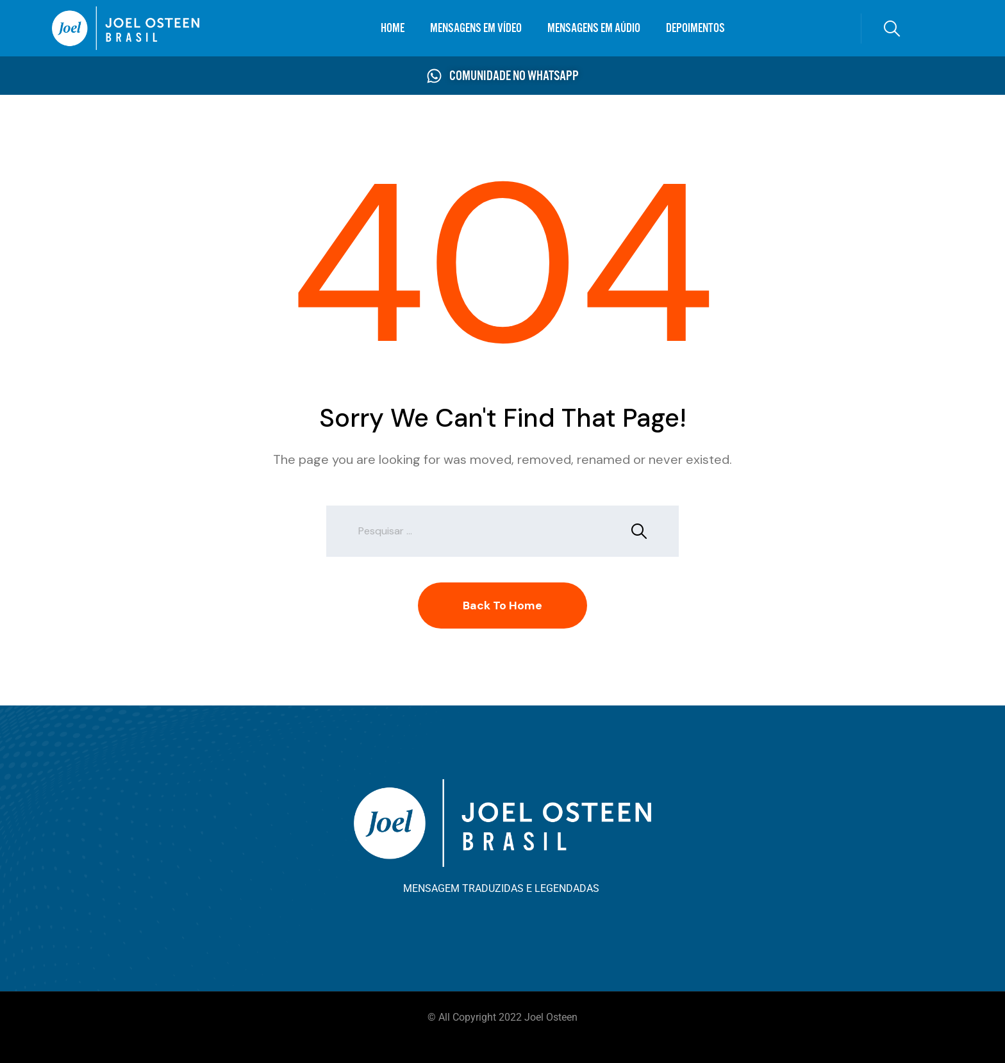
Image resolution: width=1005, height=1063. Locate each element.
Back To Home (502, 605)
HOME (392, 28)
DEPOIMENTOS (695, 28)
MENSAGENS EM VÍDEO (476, 28)
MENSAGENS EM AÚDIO (593, 28)
